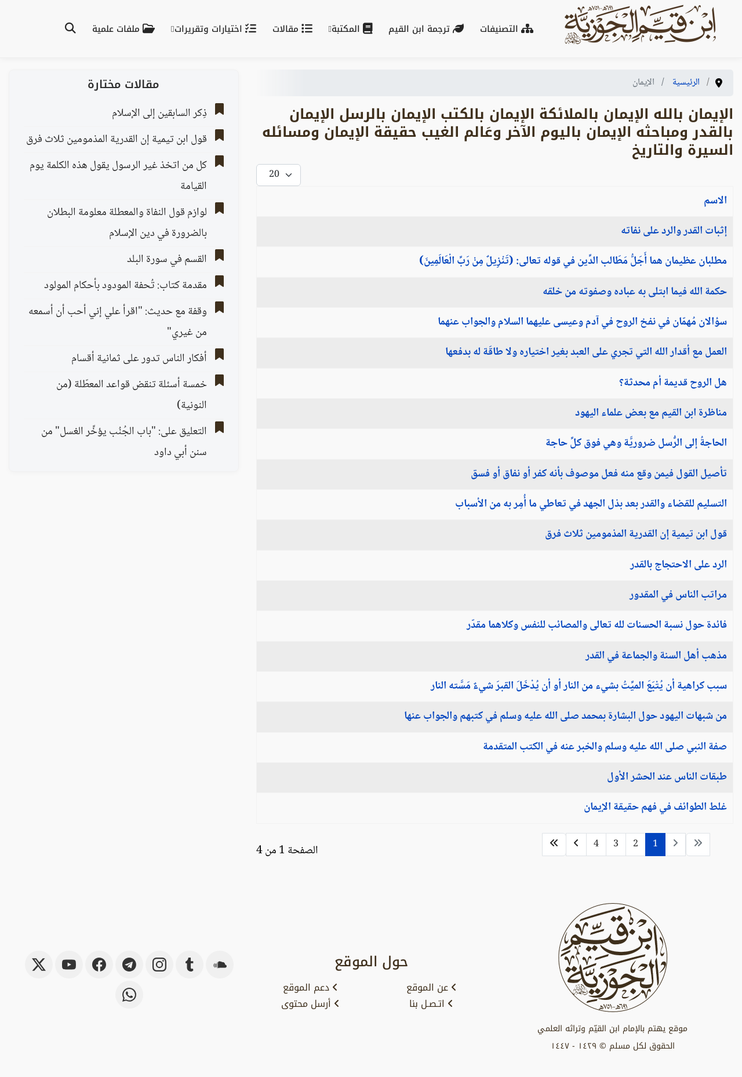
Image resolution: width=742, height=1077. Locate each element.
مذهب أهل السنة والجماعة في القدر (656, 656)
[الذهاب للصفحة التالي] (576, 844)
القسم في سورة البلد (167, 259)
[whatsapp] (129, 995)
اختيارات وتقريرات (217, 29)
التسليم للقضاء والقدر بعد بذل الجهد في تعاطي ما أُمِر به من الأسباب (591, 504)
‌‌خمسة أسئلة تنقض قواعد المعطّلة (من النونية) (131, 395)
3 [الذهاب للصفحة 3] (616, 844)
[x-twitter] (39, 964)
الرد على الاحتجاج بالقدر (678, 565)
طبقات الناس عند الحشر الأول (667, 777)
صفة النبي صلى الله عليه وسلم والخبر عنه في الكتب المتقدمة (605, 747)
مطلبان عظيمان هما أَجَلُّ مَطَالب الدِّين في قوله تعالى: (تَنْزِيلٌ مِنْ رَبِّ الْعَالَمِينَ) (573, 261)
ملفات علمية (125, 29)
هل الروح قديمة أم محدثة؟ (673, 383)
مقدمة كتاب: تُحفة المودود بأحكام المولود (125, 285)
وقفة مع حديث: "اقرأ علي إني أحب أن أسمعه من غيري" (117, 322)
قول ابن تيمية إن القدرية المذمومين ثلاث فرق (636, 534)
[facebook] (99, 964)
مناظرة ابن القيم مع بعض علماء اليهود (651, 413)
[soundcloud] (220, 964)
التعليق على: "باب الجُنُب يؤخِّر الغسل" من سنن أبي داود (124, 442)
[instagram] (159, 964)
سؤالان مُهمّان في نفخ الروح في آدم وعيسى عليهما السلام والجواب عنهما (582, 322)
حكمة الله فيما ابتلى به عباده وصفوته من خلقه (635, 292)
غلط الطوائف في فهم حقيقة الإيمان (655, 807)
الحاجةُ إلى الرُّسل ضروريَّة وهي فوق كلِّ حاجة (636, 443)
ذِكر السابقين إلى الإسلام (159, 113)
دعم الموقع (310, 987)
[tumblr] (189, 964)
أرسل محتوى (310, 1003)
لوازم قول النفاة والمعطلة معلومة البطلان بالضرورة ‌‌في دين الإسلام (127, 223)
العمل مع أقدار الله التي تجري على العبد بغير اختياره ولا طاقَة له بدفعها (586, 352)
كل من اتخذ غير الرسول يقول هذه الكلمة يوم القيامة (118, 176)
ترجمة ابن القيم (428, 29)
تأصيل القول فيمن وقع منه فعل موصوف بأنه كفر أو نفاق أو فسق (599, 474)
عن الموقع (431, 987)
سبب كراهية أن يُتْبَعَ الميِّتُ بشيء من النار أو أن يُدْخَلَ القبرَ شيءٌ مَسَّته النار (579, 686)
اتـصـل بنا (431, 1003)
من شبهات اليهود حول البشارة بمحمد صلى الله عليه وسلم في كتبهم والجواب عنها (565, 716)
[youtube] (69, 964)
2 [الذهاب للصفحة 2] (635, 844)
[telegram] (129, 964)
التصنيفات (509, 29)
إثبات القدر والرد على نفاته (674, 231)
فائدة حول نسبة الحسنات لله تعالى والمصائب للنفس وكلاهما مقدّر (597, 625)
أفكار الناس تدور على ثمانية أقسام (139, 359)
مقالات (294, 29)
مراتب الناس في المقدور (678, 595)
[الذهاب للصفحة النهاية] (554, 844)
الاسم (715, 201)
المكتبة (354, 29)
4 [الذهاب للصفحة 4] (596, 844)
